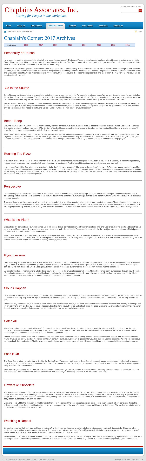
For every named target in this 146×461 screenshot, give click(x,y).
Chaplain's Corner (14, 31)
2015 (70, 45)
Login (140, 31)
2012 (113, 45)
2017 (41, 45)
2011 (128, 45)
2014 (84, 45)
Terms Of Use (137, 459)
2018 (26, 45)
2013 (99, 45)
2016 (55, 45)
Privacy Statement (122, 459)
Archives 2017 (28, 31)
